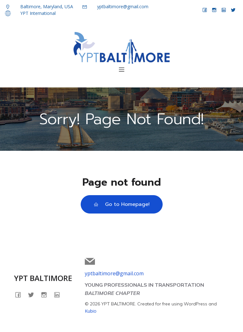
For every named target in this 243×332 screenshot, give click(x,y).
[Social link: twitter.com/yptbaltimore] (233, 10)
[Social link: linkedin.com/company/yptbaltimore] (223, 10)
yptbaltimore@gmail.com (114, 273)
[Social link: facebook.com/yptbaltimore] (204, 10)
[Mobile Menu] (121, 69)
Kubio (91, 311)
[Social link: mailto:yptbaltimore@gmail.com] (92, 261)
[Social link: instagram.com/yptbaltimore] (214, 10)
